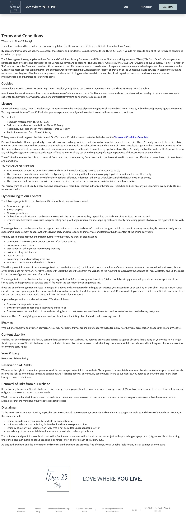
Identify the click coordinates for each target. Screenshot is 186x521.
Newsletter (144, 6)
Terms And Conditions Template (131, 137)
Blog (124, 6)
